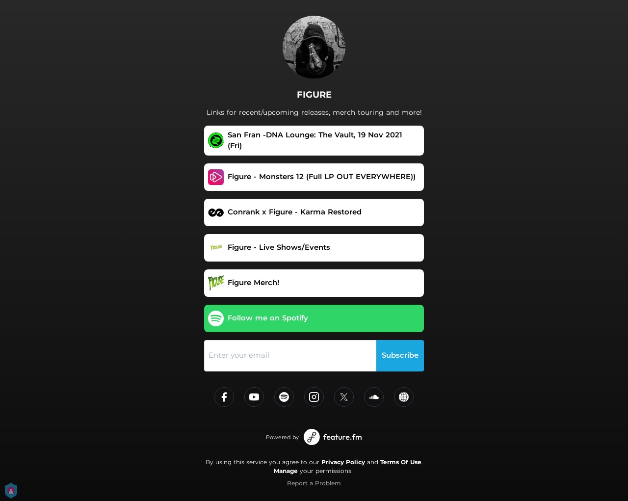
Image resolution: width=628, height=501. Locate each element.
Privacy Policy (343, 462)
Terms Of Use (400, 462)
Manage (286, 471)
